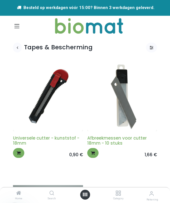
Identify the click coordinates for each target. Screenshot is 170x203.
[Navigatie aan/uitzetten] (17, 26)
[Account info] (151, 193)
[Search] (52, 193)
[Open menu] (85, 194)
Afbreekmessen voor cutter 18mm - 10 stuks (117, 140)
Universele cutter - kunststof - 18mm (46, 140)
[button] (18, 153)
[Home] (18, 193)
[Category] (118, 193)
